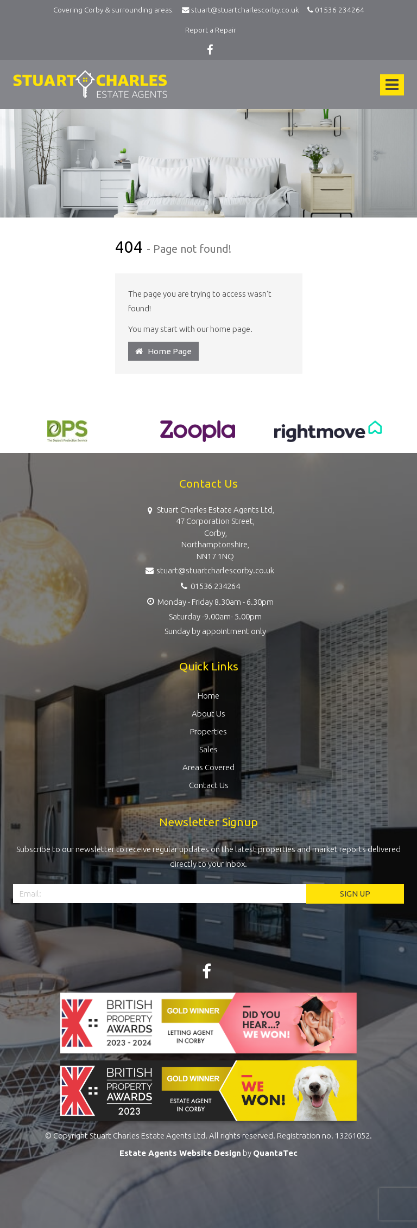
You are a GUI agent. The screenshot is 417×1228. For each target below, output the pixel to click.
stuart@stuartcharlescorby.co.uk (243, 9)
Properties (208, 731)
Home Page (163, 351)
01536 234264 (334, 9)
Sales (208, 749)
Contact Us (209, 785)
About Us (208, 713)
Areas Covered (208, 767)
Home (208, 695)
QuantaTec (275, 1152)
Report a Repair (210, 29)
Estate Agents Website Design (180, 1152)
